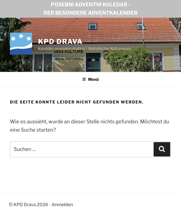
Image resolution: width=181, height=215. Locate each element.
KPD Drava (60, 42)
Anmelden (62, 204)
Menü (90, 79)
